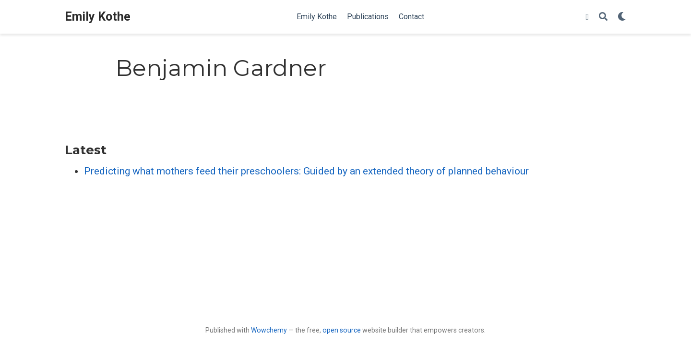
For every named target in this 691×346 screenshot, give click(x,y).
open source (341, 330)
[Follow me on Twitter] (587, 17)
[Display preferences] (622, 17)
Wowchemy (269, 330)
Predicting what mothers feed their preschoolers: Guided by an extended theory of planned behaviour (306, 171)
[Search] (603, 17)
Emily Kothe (98, 17)
